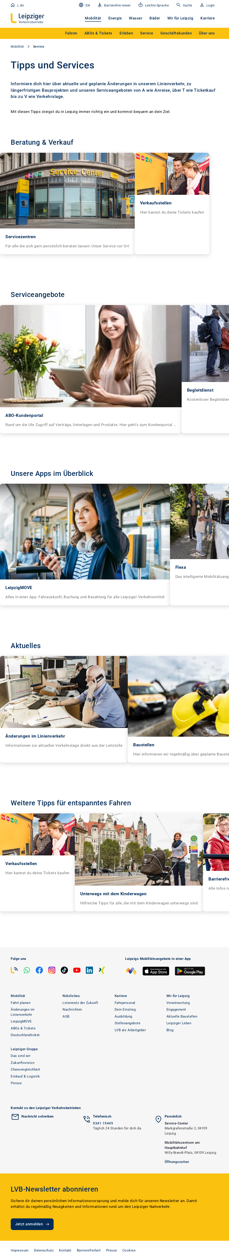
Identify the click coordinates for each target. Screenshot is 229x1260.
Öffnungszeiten (177, 1162)
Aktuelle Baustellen (181, 1016)
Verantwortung (178, 1003)
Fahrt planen (20, 1003)
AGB (66, 1016)
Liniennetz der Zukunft (80, 1003)
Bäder (154, 18)
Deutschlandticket (25, 1035)
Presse (16, 1083)
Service (38, 46)
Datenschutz (44, 1250)
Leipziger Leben (178, 1023)
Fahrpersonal (125, 1003)
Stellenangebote (128, 1023)
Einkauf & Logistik (25, 1076)
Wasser (135, 18)
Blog (170, 1030)
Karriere (207, 18)
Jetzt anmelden (32, 1224)
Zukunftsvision (22, 1063)
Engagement (176, 1010)
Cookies (129, 1250)
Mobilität (93, 18)
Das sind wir (20, 1056)
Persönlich (173, 1116)
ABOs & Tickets (23, 1028)
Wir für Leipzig (180, 18)
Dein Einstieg (125, 1010)
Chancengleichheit (25, 1069)
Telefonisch (102, 1116)
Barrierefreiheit (89, 1250)
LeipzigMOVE (21, 1021)
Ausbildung (123, 1016)
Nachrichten (72, 1010)
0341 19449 (103, 1123)
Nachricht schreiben (37, 1116)
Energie (115, 18)
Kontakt (65, 1250)
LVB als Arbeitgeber (130, 1030)
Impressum (20, 1250)
